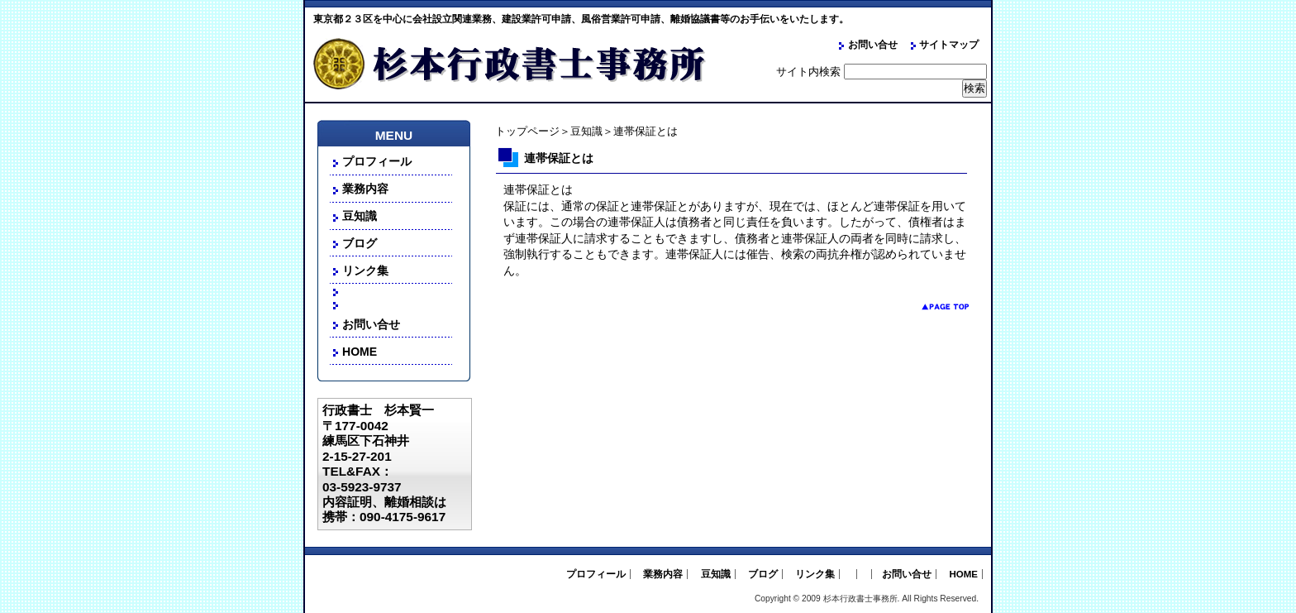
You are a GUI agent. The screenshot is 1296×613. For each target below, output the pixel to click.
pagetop (932, 306)
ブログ (359, 243)
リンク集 (365, 270)
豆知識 (586, 131)
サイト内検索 (808, 71)
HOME (359, 351)
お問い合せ (873, 45)
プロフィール (377, 161)
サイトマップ (949, 45)
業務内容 (365, 188)
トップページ (527, 131)
